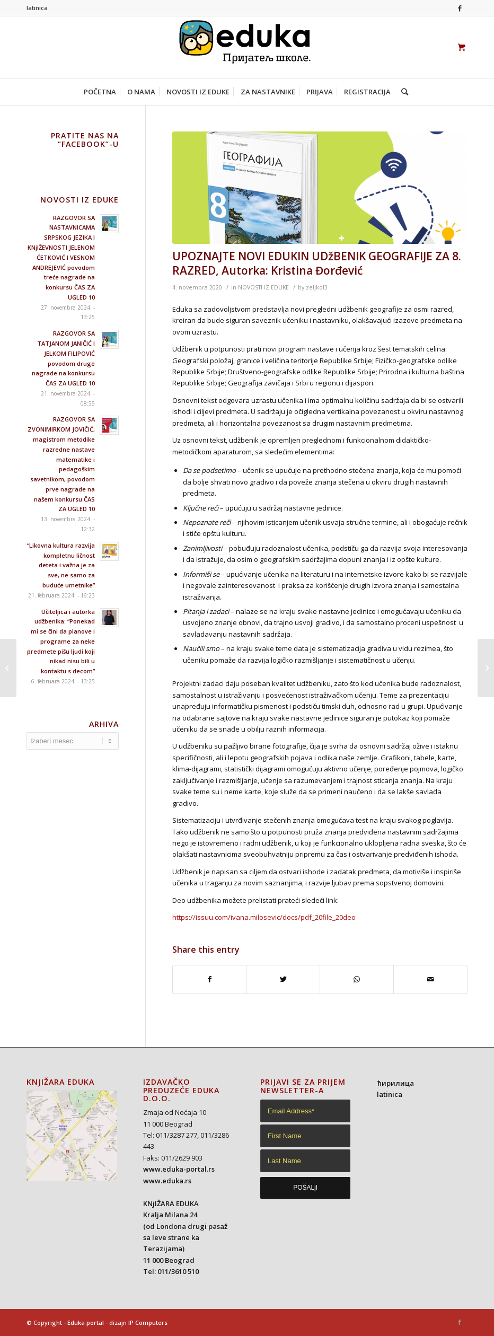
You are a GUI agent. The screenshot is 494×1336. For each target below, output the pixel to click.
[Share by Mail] (430, 979)
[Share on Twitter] (283, 979)
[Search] (402, 91)
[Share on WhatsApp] (356, 979)
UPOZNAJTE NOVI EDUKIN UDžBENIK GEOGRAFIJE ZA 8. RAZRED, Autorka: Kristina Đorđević (316, 263)
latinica (37, 8)
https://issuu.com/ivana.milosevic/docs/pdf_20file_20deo (264, 917)
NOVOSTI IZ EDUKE (263, 287)
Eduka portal (85, 1322)
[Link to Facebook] (459, 8)
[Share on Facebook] (209, 979)
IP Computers (147, 1322)
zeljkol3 (317, 287)
